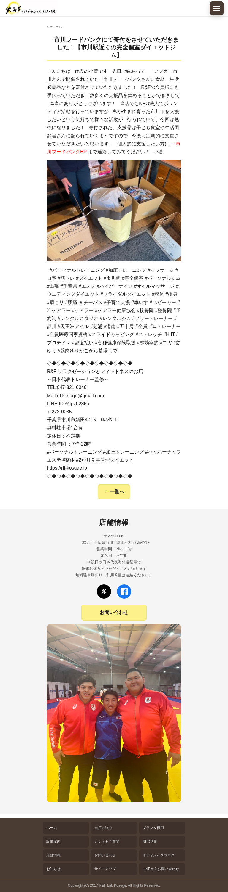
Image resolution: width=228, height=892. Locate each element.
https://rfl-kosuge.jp (67, 467)
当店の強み (103, 828)
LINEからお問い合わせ (160, 869)
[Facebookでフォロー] (124, 591)
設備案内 (53, 842)
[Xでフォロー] (104, 591)
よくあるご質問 (106, 842)
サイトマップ (105, 869)
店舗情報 (53, 855)
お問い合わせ (114, 612)
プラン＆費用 (153, 828)
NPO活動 (149, 842)
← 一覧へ (114, 491)
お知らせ (53, 869)
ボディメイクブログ (158, 855)
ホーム (51, 828)
